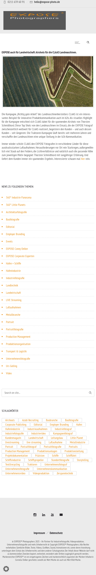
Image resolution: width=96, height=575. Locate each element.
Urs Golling (11, 366)
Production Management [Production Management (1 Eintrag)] (17, 451)
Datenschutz (56, 533)
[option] (48, 81)
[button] (6, 569)
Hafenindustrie (13, 271)
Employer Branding (15, 234)
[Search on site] (48, 393)
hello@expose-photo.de (47, 2)
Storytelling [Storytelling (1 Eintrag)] (82, 460)
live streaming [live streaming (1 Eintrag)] (34, 442)
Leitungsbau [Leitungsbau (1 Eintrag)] (57, 438)
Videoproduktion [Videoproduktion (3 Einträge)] (41, 473)
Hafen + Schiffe (13, 263)
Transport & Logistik (16, 351)
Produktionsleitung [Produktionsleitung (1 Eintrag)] (74, 451)
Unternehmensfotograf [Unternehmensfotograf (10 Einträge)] (56, 464)
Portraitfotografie (14, 329)
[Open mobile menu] (78, 42)
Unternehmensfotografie (18, 359)
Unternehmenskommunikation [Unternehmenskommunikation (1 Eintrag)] (52, 469)
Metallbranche (13, 315)
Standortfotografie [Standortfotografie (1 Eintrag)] (60, 460)
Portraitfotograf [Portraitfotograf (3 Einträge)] (28, 447)
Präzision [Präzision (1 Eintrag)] (39, 455)
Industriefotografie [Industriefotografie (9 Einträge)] (14, 433)
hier (83, 159)
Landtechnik (12, 285)
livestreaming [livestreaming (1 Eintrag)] (12, 442)
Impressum (39, 533)
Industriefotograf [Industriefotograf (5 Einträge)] (63, 429)
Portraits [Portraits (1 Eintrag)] (73, 447)
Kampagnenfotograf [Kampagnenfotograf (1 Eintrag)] (63, 433)
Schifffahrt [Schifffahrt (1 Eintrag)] (71, 455)
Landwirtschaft (13, 293)
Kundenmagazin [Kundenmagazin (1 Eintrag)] (13, 438)
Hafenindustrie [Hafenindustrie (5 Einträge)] (12, 429)
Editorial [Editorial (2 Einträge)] (38, 424)
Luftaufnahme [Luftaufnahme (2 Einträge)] (55, 442)
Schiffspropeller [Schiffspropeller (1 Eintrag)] (36, 460)
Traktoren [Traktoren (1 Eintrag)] (32, 464)
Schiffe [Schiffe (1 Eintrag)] (55, 455)
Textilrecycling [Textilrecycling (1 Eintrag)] (12, 464)
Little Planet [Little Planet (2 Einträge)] (76, 438)
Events (9, 241)
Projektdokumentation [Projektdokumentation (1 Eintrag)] (16, 455)
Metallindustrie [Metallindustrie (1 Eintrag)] (77, 442)
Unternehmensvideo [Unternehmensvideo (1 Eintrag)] (15, 473)
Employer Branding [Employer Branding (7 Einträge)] (59, 424)
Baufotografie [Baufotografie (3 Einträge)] (71, 420)
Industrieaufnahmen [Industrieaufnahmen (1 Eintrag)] (37, 429)
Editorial (10, 227)
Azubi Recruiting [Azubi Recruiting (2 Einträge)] (30, 420)
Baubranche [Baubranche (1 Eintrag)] (52, 420)
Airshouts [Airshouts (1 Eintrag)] (10, 420)
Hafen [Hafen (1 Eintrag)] (79, 424)
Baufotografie (12, 219)
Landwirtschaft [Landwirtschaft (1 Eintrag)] (36, 438)
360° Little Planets (15, 205)
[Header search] (88, 41)
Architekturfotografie (16, 212)
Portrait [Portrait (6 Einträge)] (9, 447)
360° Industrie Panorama (18, 197)
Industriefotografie (15, 278)
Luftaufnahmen (13, 307)
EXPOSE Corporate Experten (20, 256)
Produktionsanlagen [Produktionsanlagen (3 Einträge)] (47, 451)
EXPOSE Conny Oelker (17, 249)
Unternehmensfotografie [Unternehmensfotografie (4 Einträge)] (17, 469)
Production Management (18, 337)
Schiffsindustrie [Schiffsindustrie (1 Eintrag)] (13, 460)
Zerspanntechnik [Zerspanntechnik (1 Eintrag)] (65, 473)
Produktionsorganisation (18, 344)
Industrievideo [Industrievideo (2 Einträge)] (38, 433)
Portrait (10, 322)
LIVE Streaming (13, 300)
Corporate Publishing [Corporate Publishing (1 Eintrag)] (15, 424)
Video (9, 373)
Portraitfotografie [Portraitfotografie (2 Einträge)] (52, 447)
